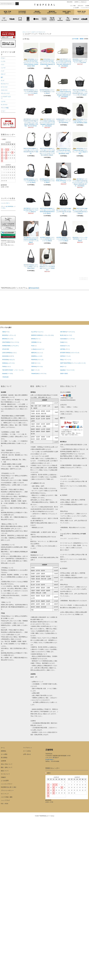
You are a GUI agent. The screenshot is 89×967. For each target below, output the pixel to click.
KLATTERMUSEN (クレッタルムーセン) (20, 19)
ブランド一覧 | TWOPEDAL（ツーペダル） (8, 207)
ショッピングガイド (84, 7)
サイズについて (5, 774)
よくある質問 (75, 7)
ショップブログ (81, 12)
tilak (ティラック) (12, 19)
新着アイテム (7, 12)
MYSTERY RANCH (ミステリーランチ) (44, 19)
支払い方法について (6, 764)
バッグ (28, 31)
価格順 (81, 38)
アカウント (82, 2)
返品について (5, 770)
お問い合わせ (79, 5)
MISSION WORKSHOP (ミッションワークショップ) (52, 19)
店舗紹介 (66, 12)
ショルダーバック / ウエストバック (38, 31)
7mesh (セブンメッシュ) (68, 19)
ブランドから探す (37, 12)
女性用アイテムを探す (51, 12)
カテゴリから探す (22, 12)
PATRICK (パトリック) (60, 19)
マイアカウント (27, 747)
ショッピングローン (5, 203)
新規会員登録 (68, 1)
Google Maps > (49, 759)
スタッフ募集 (72, 5)
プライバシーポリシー (7, 790)
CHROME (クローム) (28, 19)
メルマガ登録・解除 (6, 797)
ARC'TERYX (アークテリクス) (4, 19)
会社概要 (86, 5)
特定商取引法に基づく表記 (8, 787)
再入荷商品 (4, 757)
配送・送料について (6, 767)
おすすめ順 (75, 38)
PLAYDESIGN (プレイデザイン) (36, 19)
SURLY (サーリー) (76, 19)
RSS (2, 803)
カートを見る (27, 751)
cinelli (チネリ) (84, 19)
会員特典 (75, 1)
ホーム (24, 31)
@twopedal (34, 288)
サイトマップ (5, 793)
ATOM (6, 803)
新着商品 (3, 751)
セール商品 (4, 754)
